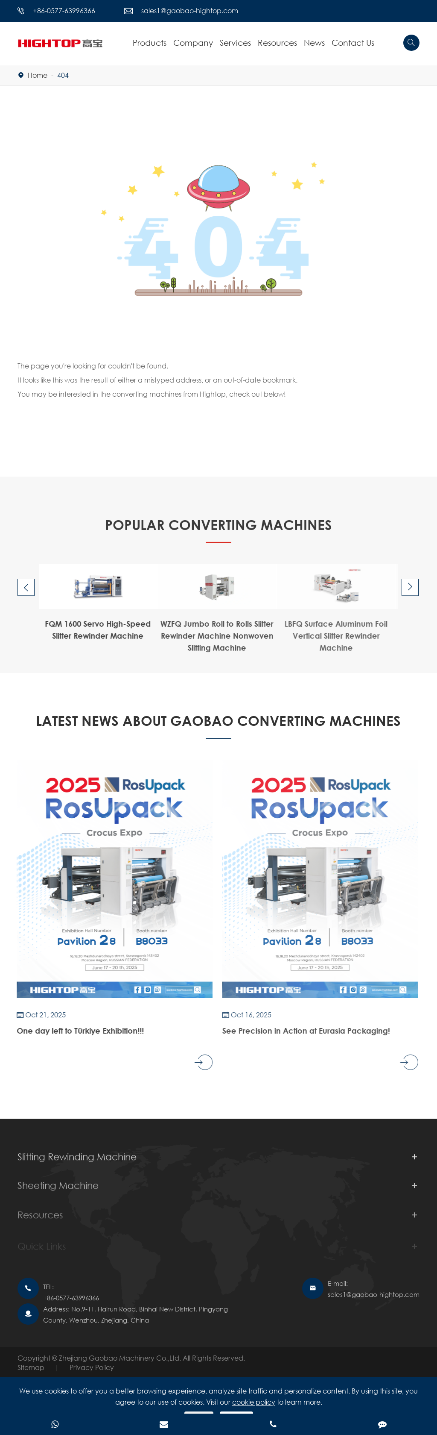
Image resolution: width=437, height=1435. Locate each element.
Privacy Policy (92, 1367)
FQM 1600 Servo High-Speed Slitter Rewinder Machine (90, 629)
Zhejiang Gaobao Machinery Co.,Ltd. (121, 1357)
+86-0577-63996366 (64, 10)
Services (235, 42)
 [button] (26, 587)
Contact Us (353, 42)
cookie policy (253, 1401)
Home (37, 75)
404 (63, 75)
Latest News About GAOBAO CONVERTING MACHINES (218, 720)
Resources (277, 42)
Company (193, 42)
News (314, 42)
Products (149, 42)
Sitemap (30, 1367)
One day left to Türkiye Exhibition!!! (72, 1030)
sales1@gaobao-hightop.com (189, 10)
